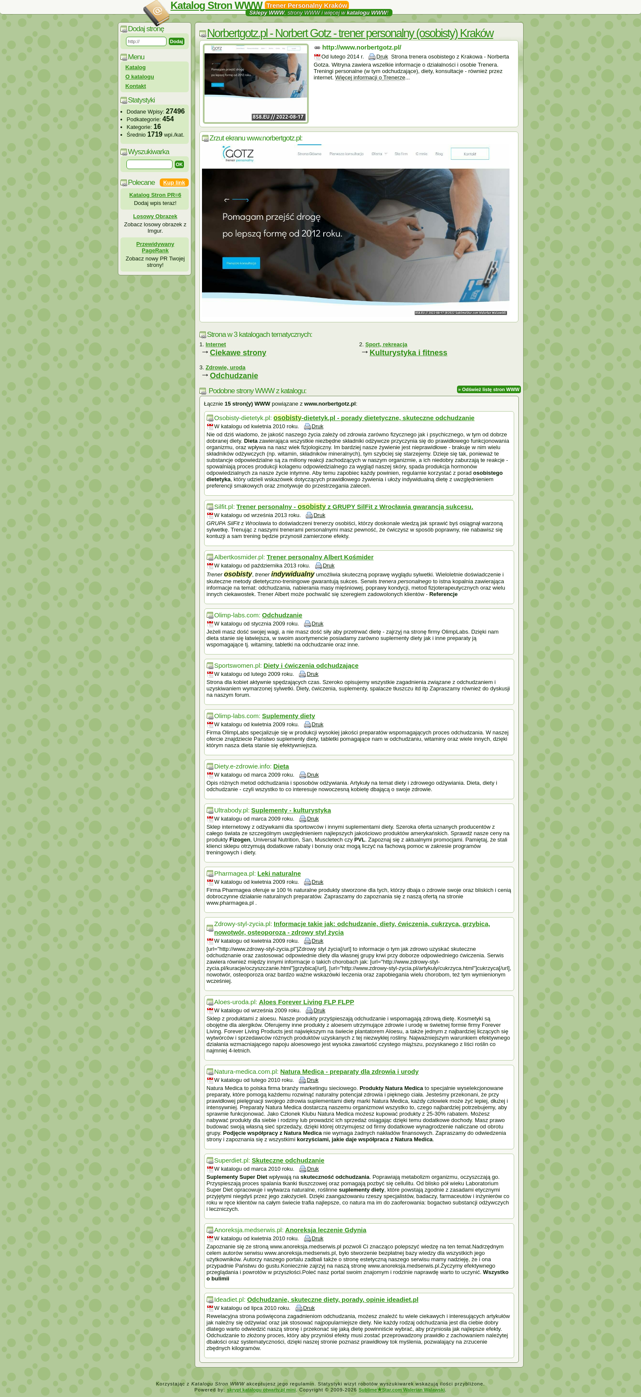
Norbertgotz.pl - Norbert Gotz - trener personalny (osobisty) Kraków (350, 33)
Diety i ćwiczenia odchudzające (311, 665)
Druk (382, 56)
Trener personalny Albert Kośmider (319, 557)
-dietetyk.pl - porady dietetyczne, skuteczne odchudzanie (373, 417)
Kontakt (136, 86)
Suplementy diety (288, 715)
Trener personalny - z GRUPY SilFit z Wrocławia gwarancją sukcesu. (355, 506)
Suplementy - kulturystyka (291, 810)
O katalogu (140, 76)
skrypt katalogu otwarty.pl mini (261, 1389)
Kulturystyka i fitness (409, 352)
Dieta (281, 766)
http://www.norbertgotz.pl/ (361, 47)
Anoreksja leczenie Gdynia (325, 1229)
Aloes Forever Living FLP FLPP (306, 1001)
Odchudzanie (234, 375)
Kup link (174, 182)
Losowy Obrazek (155, 216)
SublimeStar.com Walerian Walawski (402, 1389)
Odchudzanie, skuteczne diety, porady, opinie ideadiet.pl (333, 1299)
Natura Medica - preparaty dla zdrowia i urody (349, 1071)
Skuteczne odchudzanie (288, 1160)
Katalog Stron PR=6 (155, 195)
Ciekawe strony (238, 352)
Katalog (136, 67)
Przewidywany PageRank (155, 247)
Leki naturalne (279, 873)
